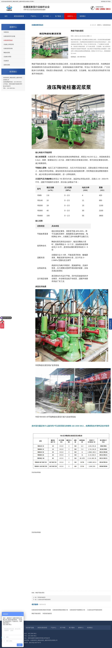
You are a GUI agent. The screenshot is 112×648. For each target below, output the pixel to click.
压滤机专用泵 (7, 56)
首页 (6, 16)
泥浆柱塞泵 (7, 64)
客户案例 (58, 16)
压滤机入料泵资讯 (9, 44)
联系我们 (103, 1)
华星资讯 (6, 32)
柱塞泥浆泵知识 (8, 40)
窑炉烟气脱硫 (30, 627)
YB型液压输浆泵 (41, 597)
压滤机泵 (6, 60)
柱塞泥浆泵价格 (8, 48)
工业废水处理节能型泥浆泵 (44, 599)
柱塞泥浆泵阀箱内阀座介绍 (60, 610)
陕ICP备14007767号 (35, 642)
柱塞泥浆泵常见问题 (9, 36)
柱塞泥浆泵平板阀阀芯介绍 (77, 610)
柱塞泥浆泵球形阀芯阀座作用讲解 (41, 610)
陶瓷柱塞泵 (7, 52)
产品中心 (33, 16)
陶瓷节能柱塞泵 (36, 613)
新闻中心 (70, 16)
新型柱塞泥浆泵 (19, 16)
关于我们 (108, 1)
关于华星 (46, 16)
